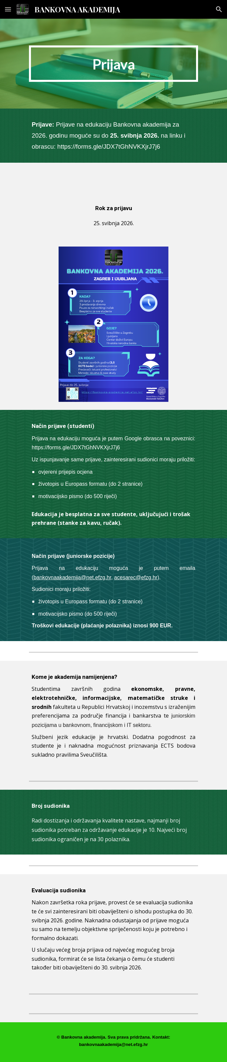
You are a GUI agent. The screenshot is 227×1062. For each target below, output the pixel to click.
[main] (113, 63)
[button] (8, 9)
